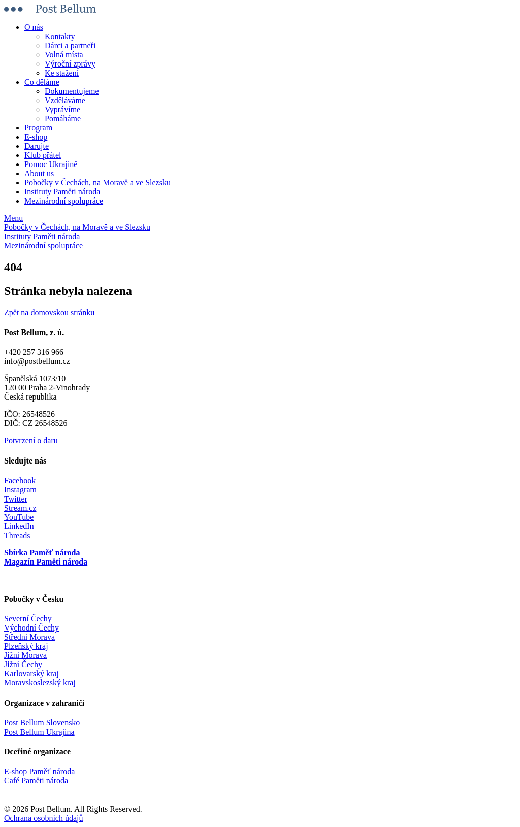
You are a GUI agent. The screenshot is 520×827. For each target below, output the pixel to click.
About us (39, 173)
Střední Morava (29, 637)
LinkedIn (19, 526)
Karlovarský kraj (31, 673)
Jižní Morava (25, 655)
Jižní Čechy (23, 664)
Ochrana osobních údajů (43, 818)
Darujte (36, 146)
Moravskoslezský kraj (40, 682)
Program (38, 127)
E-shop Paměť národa (39, 771)
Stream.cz (20, 508)
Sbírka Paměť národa (42, 552)
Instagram (20, 489)
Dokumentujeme (72, 91)
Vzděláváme (65, 100)
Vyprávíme (62, 109)
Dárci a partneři (70, 45)
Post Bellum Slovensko (42, 722)
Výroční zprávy (70, 63)
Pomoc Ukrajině (50, 164)
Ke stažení (62, 73)
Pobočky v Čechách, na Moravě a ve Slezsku (97, 182)
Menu (13, 218)
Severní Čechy (28, 618)
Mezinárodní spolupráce (63, 200)
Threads (17, 535)
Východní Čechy (31, 627)
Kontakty (60, 36)
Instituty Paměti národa (62, 191)
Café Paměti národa (36, 780)
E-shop (35, 137)
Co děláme (41, 82)
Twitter (15, 498)
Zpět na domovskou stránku (49, 312)
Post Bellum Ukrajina (39, 731)
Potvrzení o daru (31, 440)
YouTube (19, 517)
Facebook (20, 480)
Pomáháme (63, 118)
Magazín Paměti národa (45, 561)
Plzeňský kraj (26, 646)
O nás (33, 27)
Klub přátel (42, 155)
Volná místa (64, 54)
